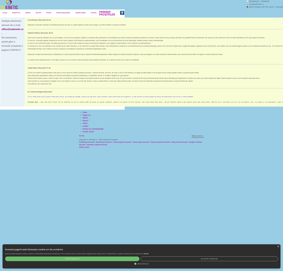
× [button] (278, 247)
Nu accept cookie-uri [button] (209, 259)
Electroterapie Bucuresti (104, 142)
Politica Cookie (84, 147)
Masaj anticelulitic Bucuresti (160, 142)
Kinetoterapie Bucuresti (86, 142)
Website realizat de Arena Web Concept (198, 136)
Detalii (146, 254)
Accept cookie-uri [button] (72, 259)
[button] (141, 263)
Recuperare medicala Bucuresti (97, 145)
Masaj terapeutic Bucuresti (122, 142)
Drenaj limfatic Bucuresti (179, 142)
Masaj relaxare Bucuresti (141, 142)
